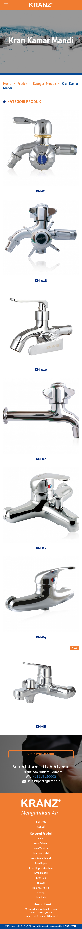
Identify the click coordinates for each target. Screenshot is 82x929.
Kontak (41, 826)
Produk (22, 84)
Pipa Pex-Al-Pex (41, 887)
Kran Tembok (41, 848)
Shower (41, 882)
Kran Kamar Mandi (41, 858)
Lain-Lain (41, 897)
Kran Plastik (41, 872)
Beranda (41, 821)
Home (7, 84)
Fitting (41, 892)
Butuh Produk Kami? (41, 754)
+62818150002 (44, 776)
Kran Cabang (41, 843)
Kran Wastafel (41, 853)
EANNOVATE (70, 926)
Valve (41, 838)
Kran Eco (41, 877)
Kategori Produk (44, 84)
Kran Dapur (41, 863)
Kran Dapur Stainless (41, 868)
